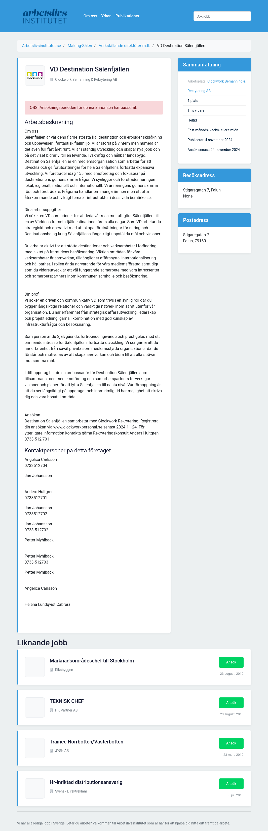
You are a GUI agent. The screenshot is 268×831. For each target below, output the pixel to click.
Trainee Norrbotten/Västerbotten (87, 742)
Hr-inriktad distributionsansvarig (86, 782)
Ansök (231, 662)
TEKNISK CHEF (67, 701)
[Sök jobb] (222, 16)
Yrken (107, 16)
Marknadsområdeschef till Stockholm (92, 661)
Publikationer (128, 16)
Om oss (91, 16)
